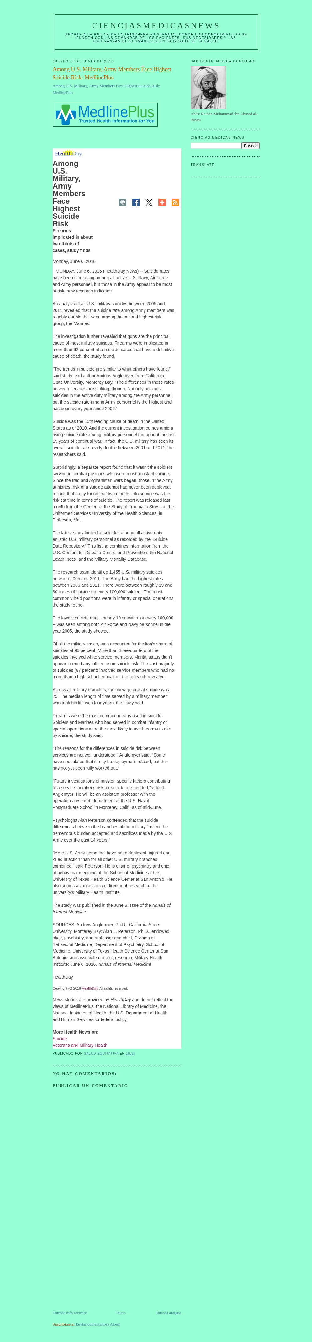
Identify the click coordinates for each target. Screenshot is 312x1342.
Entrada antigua (168, 1312)
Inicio (121, 1312)
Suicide (60, 1038)
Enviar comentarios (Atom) (98, 1324)
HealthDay (90, 988)
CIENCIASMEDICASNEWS (156, 25)
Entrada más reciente (70, 1312)
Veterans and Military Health (80, 1045)
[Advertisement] (100, 1266)
